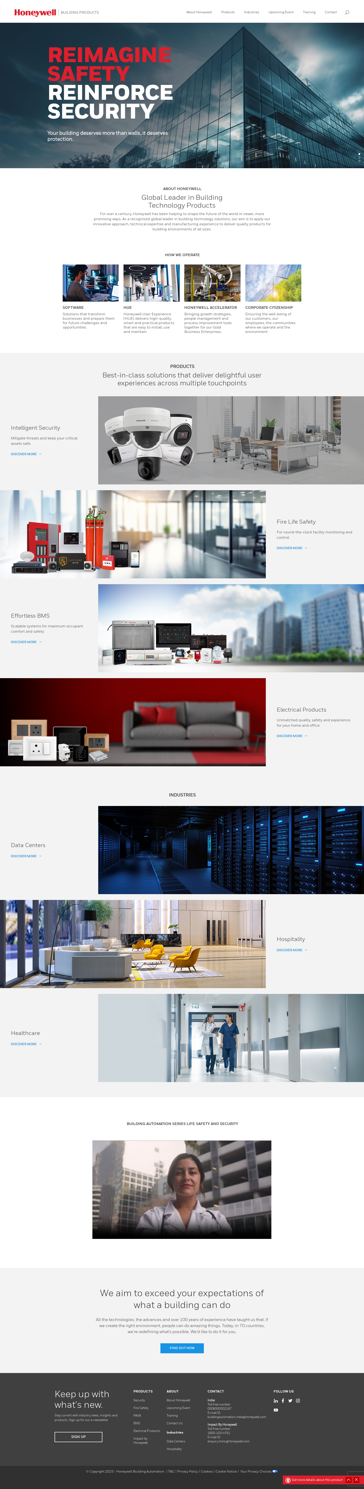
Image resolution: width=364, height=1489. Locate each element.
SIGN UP (78, 1437)
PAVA (137, 1415)
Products (228, 12)
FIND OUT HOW (182, 1348)
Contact (331, 12)
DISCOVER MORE (24, 454)
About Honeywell (199, 12)
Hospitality (174, 1449)
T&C (171, 1471)
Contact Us (175, 1423)
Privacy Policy (187, 1471)
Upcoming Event (281, 12)
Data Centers (176, 1441)
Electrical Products (146, 1431)
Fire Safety (140, 1408)
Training (309, 12)
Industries (251, 12)
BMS (136, 1423)
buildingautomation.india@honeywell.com (237, 1417)
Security (139, 1400)
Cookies (207, 1471)
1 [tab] (359, 154)
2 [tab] (359, 157)
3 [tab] (359, 161)
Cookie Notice (226, 1471)
